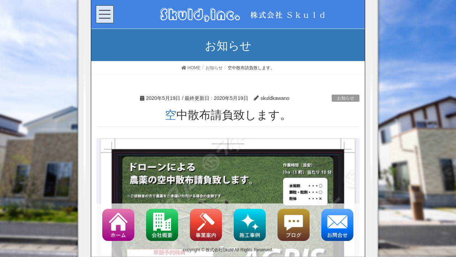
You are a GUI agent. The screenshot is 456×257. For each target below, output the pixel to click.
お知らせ (345, 98)
